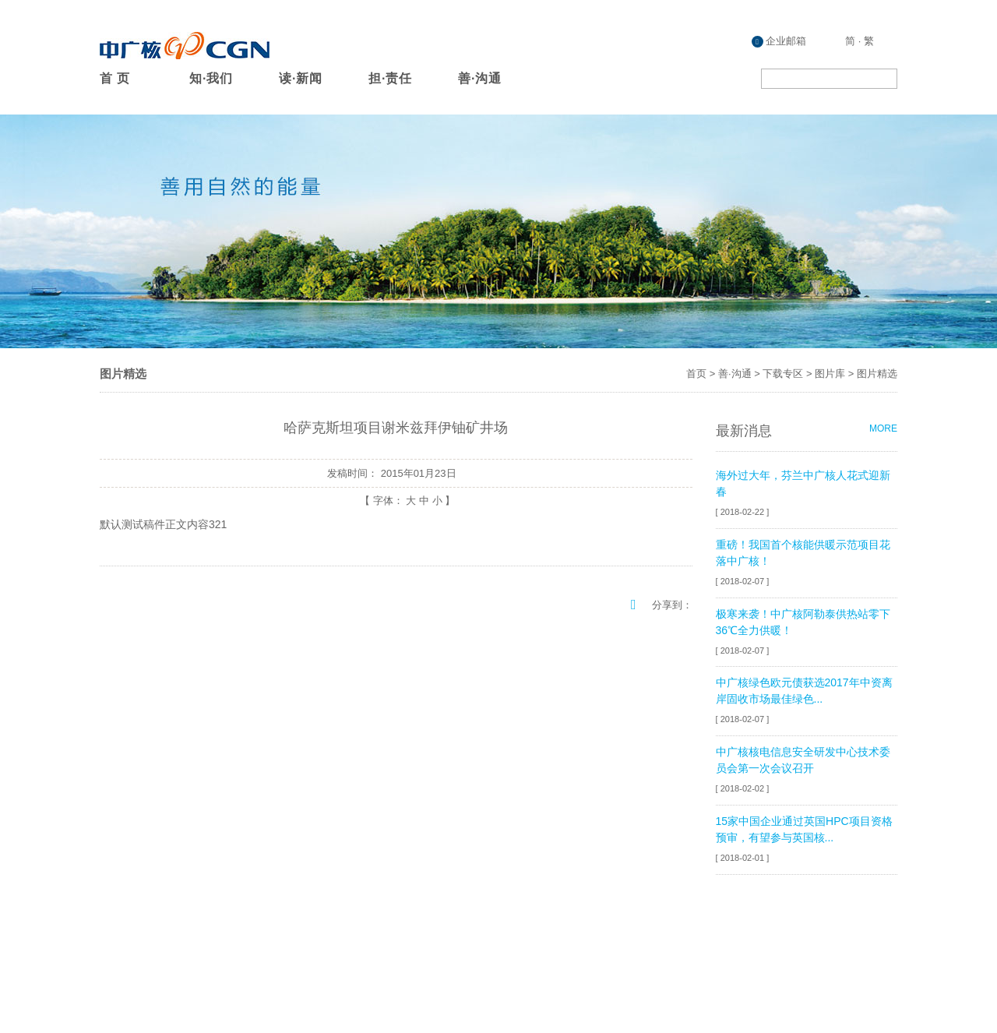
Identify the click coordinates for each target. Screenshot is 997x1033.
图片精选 (877, 373)
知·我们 (211, 78)
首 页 (115, 78)
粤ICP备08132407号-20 (844, 977)
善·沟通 (480, 78)
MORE (883, 428)
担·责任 (390, 78)
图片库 (830, 373)
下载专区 (783, 373)
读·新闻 (300, 78)
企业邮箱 (779, 41)
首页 (696, 373)
